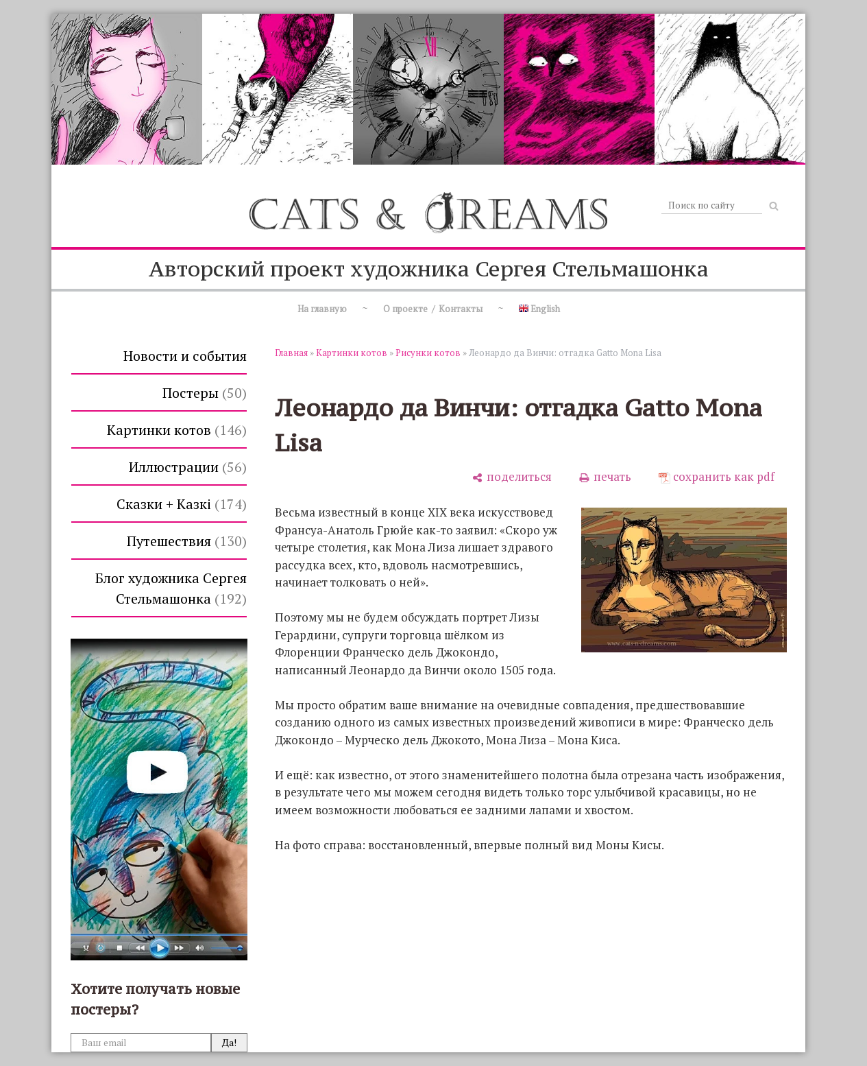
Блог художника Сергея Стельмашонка (171, 588)
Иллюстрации (188, 467)
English (539, 309)
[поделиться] (512, 477)
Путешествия (187, 541)
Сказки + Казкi (182, 504)
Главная (291, 352)
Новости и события (185, 355)
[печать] (605, 477)
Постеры (204, 392)
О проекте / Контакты (433, 309)
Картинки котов (177, 430)
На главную (322, 309)
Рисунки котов (428, 352)
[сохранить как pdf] (716, 477)
